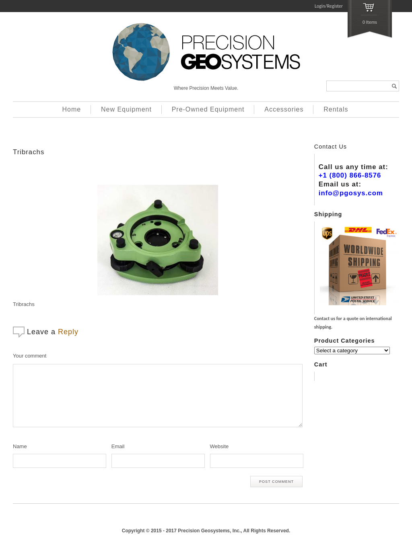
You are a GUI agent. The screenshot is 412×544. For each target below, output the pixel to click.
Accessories (283, 109)
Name (20, 446)
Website (219, 446)
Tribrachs (28, 152)
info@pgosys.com (351, 193)
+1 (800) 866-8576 (350, 175)
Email (118, 446)
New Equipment (126, 109)
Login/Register (329, 6)
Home (71, 109)
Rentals (335, 109)
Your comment (29, 356)
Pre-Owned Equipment (208, 109)
